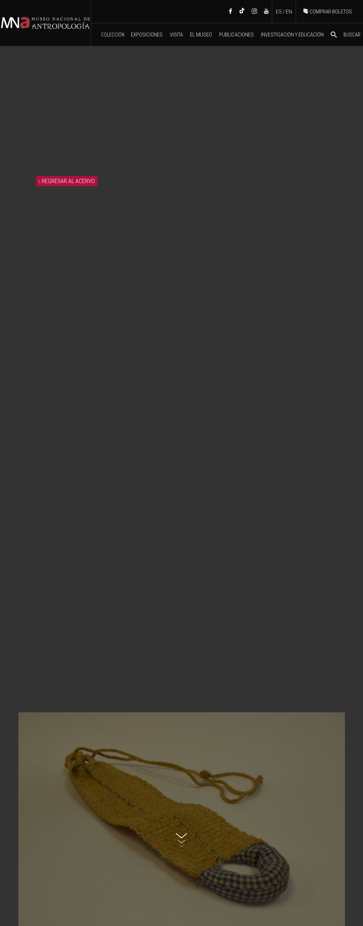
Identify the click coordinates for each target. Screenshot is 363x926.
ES (279, 12)
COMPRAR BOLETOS (327, 11)
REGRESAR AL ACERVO (67, 180)
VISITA (176, 35)
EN (289, 12)
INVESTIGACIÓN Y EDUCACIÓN (292, 35)
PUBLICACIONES (236, 35)
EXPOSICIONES (147, 35)
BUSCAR (345, 34)
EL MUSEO (201, 35)
